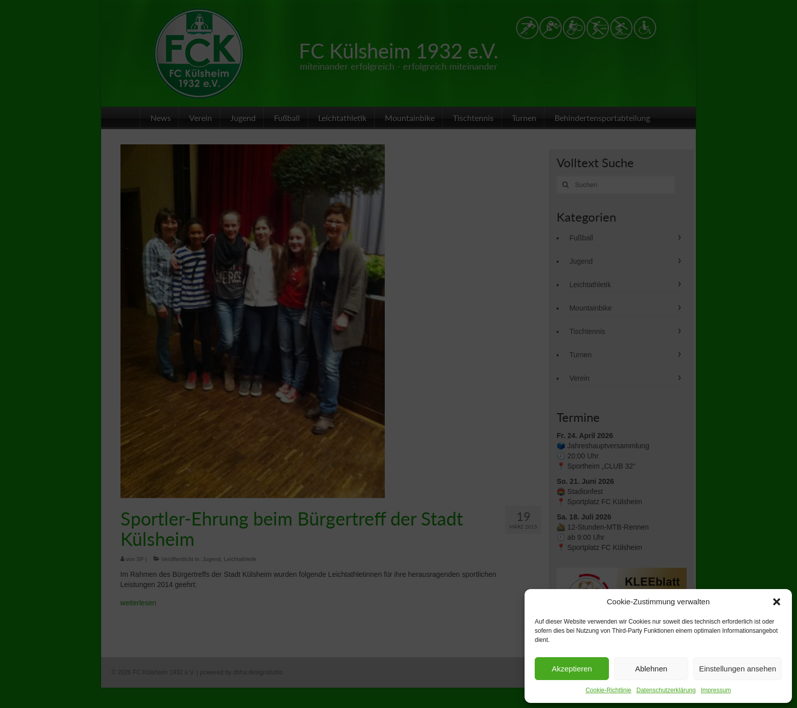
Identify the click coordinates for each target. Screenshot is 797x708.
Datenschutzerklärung (666, 690)
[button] (777, 602)
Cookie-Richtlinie (608, 690)
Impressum (716, 690)
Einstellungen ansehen (737, 668)
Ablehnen (651, 668)
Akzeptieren (571, 668)
